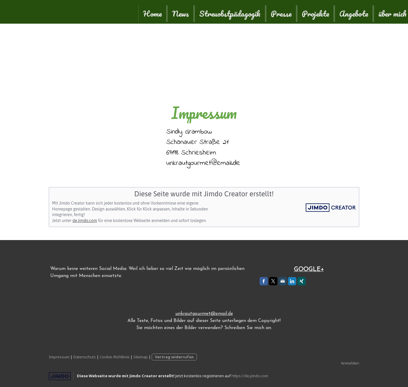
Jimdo (60, 376)
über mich (303, 12)
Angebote (264, 12)
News (90, 12)
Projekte (225, 12)
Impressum (59, 357)
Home (63, 12)
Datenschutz (84, 357)
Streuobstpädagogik (140, 12)
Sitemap (140, 357)
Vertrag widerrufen (174, 357)
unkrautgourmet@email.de (204, 313)
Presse (191, 12)
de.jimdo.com (84, 220)
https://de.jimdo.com (249, 375)
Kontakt (341, 12)
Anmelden (350, 363)
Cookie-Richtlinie (114, 357)
